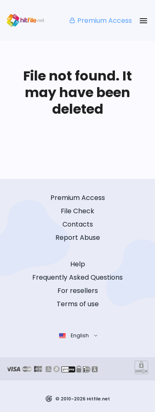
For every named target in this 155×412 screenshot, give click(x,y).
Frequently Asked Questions (77, 277)
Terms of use (78, 304)
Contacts (77, 224)
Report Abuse (77, 237)
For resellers (77, 290)
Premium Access (100, 20)
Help (77, 264)
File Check (77, 211)
